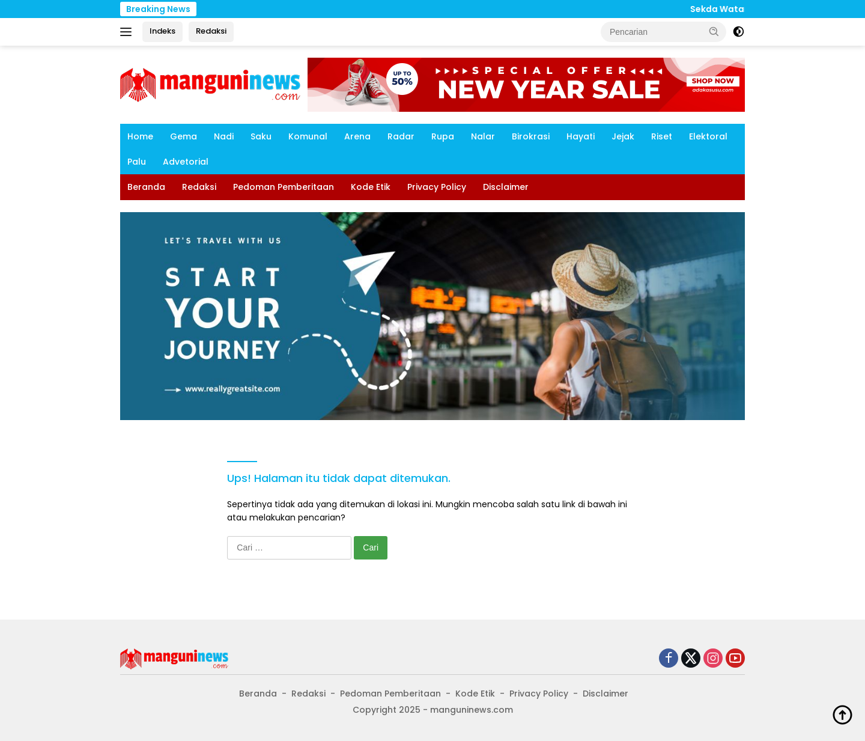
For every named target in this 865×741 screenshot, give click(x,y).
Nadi (224, 136)
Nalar (483, 136)
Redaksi (211, 31)
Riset (661, 136)
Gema (183, 136)
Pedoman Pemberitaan (283, 187)
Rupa (442, 136)
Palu (136, 162)
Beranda (146, 187)
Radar (400, 136)
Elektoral (708, 136)
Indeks (162, 31)
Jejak (623, 136)
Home (140, 136)
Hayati (580, 136)
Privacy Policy (436, 187)
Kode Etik (370, 187)
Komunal (307, 136)
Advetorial (185, 162)
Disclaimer (506, 187)
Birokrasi (531, 136)
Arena (357, 136)
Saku (261, 136)
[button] (714, 31)
